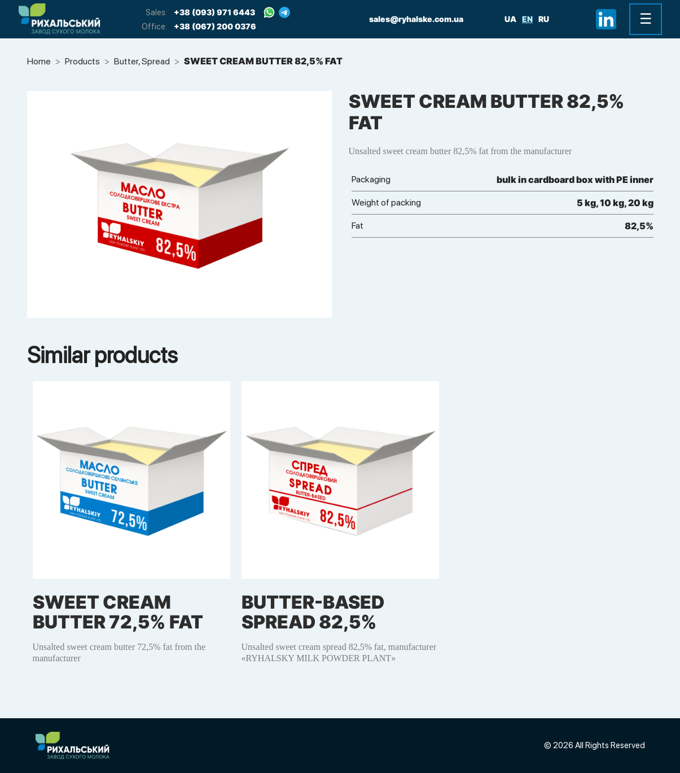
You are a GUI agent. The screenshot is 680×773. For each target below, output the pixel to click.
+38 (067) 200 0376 (215, 26)
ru (543, 19)
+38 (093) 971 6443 (214, 12)
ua (510, 19)
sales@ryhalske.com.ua (416, 19)
